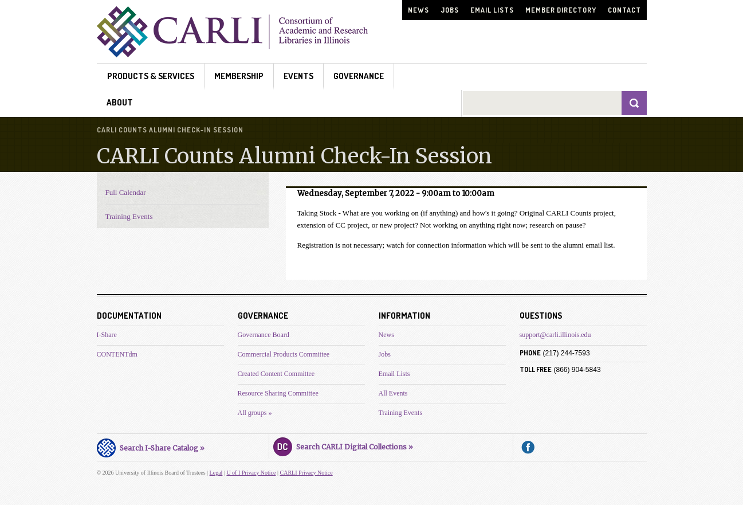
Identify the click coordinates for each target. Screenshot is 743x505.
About (120, 102)
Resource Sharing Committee (278, 393)
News (418, 10)
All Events (393, 393)
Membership (239, 76)
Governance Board (263, 335)
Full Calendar (125, 192)
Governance (358, 76)
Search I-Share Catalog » (151, 446)
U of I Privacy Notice (251, 472)
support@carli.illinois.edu (555, 335)
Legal (216, 472)
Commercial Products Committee (284, 354)
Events (298, 76)
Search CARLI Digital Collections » (343, 445)
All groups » (255, 413)
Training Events (129, 216)
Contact (624, 10)
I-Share (107, 335)
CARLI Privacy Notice (306, 472)
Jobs (450, 10)
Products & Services (150, 76)
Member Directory (560, 10)
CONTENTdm (117, 354)
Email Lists (492, 10)
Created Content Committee (276, 374)
